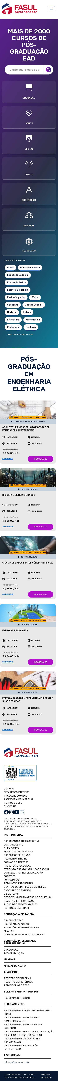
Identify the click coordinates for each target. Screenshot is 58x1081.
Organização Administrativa (21, 841)
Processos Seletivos (17, 855)
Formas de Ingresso (16, 862)
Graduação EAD (13, 920)
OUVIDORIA (10, 806)
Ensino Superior (16, 297)
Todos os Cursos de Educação (20, 334)
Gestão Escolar (34, 304)
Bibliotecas (11, 893)
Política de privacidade (46, 1075)
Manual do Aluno (15, 965)
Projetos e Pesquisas (17, 865)
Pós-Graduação (14, 953)
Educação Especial (17, 275)
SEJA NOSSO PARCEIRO (16, 792)
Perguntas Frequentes (18, 883)
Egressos (9, 876)
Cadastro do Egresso (17, 890)
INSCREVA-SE (40, 459)
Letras (27, 312)
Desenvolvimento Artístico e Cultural (28, 897)
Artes (10, 267)
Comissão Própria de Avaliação (23, 872)
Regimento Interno (15, 858)
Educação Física (16, 282)
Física (35, 297)
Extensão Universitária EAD (21, 927)
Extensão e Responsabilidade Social (26, 869)
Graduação (11, 949)
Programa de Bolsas (17, 998)
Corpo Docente (13, 844)
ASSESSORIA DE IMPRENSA (18, 799)
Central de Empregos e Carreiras (25, 887)
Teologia (31, 327)
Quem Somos (11, 848)
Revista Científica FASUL (19, 901)
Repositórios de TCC (16, 985)
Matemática (33, 319)
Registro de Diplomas (17, 978)
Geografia (12, 304)
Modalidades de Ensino (18, 851)
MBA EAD (9, 931)
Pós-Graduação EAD (16, 924)
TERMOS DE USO (13, 802)
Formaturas (11, 879)
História (12, 312)
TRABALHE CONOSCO (15, 795)
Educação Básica (30, 267)
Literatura (13, 319)
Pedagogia (13, 327)
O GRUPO (9, 788)
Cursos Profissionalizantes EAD (24, 934)
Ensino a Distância (17, 289)
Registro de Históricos (18, 981)
